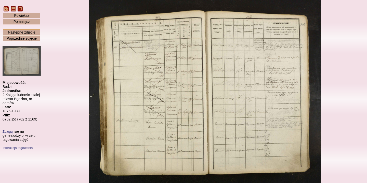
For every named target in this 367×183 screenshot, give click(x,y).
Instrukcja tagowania (18, 148)
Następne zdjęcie (21, 32)
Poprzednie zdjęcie (22, 38)
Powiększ (21, 15)
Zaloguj (8, 131)
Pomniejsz (22, 22)
